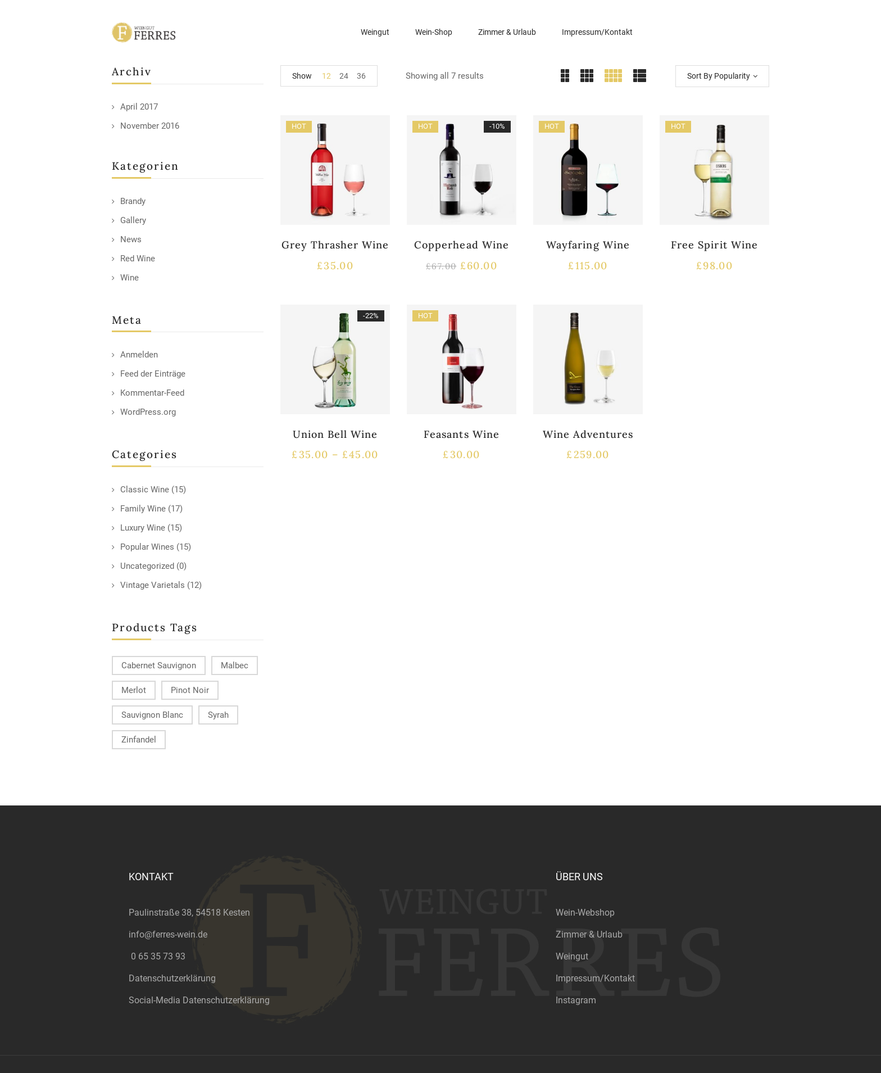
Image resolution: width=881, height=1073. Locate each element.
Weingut (572, 956)
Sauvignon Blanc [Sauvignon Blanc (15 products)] (152, 715)
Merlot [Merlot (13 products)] (133, 690)
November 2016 (149, 126)
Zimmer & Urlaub (589, 934)
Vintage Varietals (152, 585)
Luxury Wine (142, 528)
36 (361, 75)
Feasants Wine (461, 434)
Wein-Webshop (585, 912)
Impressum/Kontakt (595, 978)
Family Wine (143, 509)
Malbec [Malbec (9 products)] (234, 665)
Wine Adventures (588, 434)
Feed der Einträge (152, 374)
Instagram (576, 1000)
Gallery (133, 220)
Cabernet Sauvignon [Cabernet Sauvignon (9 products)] (158, 665)
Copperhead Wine (461, 244)
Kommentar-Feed (152, 393)
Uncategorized (147, 566)
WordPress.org (148, 412)
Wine (129, 278)
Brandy (133, 201)
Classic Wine (144, 490)
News (131, 239)
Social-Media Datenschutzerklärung (199, 1000)
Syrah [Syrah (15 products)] (218, 715)
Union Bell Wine (335, 434)
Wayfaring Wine (588, 244)
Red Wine (137, 258)
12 (326, 75)
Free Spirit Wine (714, 244)
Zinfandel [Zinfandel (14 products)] (138, 740)
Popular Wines (147, 547)
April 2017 (139, 107)
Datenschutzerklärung (172, 978)
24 (343, 75)
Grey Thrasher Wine (335, 244)
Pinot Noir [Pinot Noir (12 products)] (190, 690)
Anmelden (139, 355)
